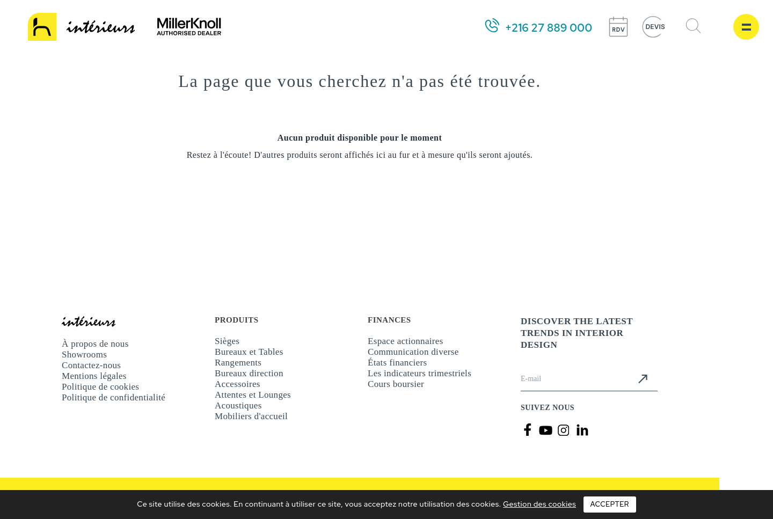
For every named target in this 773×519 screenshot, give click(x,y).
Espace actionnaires (405, 341)
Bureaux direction (249, 373)
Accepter (609, 504)
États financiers (397, 362)
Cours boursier (396, 384)
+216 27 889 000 (548, 28)
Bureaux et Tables (249, 352)
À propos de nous (95, 344)
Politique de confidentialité (113, 397)
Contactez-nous (91, 365)
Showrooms (84, 354)
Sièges (227, 341)
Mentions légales (94, 376)
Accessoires (237, 384)
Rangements (238, 362)
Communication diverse (413, 352)
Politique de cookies (100, 387)
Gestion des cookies (539, 504)
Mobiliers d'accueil (251, 416)
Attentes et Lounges (253, 395)
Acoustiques (238, 405)
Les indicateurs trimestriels (419, 373)
